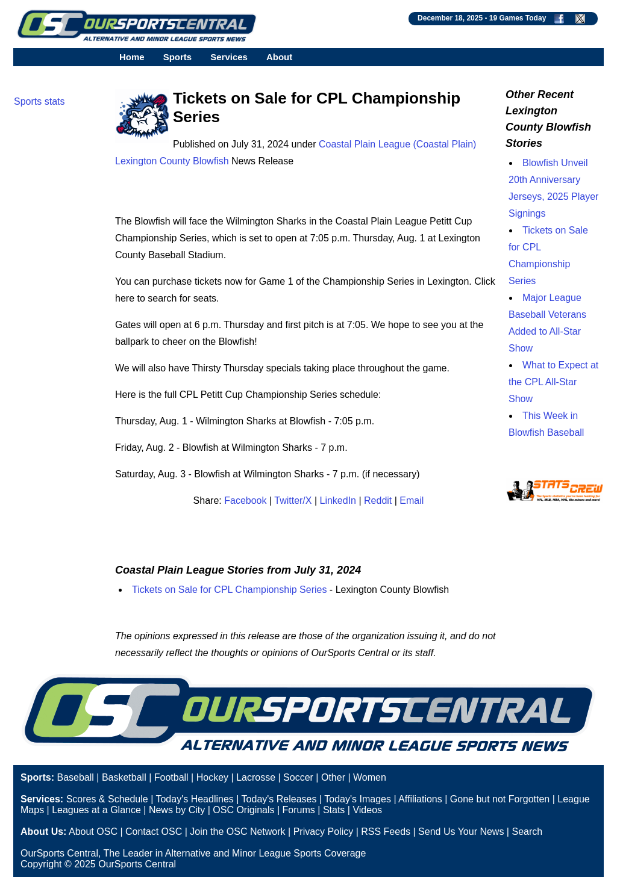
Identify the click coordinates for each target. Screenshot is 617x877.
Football (171, 777)
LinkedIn (338, 500)
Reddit (378, 500)
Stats (334, 810)
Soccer (298, 777)
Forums (299, 810)
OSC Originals (243, 810)
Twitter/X (293, 500)
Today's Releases (279, 799)
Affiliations (420, 799)
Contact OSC (153, 831)
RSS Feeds (385, 831)
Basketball (124, 777)
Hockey (212, 777)
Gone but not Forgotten (500, 799)
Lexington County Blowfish (172, 161)
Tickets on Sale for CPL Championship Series (229, 589)
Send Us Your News (461, 831)
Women (369, 777)
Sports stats (39, 101)
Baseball (75, 777)
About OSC (93, 831)
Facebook (245, 500)
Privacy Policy (323, 831)
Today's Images (357, 799)
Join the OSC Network (237, 831)
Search (527, 831)
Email (411, 500)
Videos (367, 810)
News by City (177, 810)
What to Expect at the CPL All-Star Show (553, 382)
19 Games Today (518, 18)
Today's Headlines (194, 799)
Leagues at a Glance (96, 810)
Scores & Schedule (107, 799)
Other (333, 777)
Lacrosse (255, 777)
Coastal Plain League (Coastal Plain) (397, 144)
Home (132, 57)
